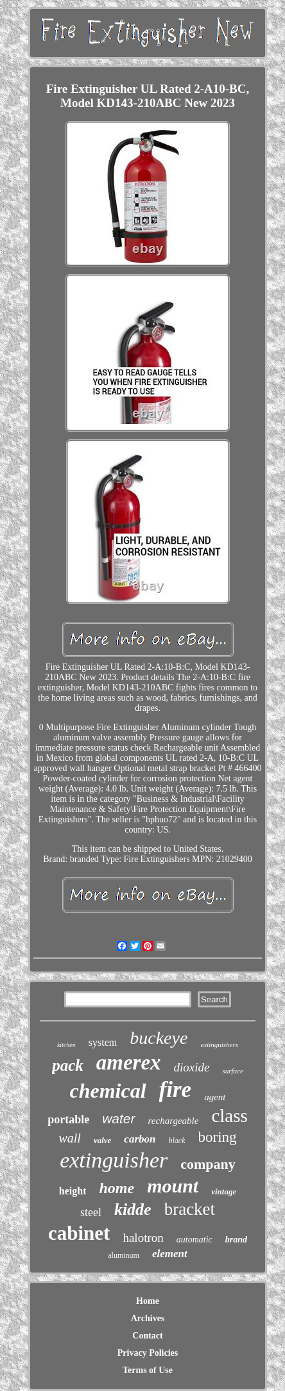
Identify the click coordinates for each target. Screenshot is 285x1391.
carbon (139, 1139)
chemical (108, 1090)
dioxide (192, 1067)
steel (90, 1212)
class (229, 1115)
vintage (223, 1191)
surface (232, 1071)
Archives (148, 1318)
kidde (132, 1209)
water (118, 1118)
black (176, 1140)
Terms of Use (148, 1370)
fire (175, 1089)
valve (102, 1140)
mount (172, 1185)
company (208, 1164)
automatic (194, 1239)
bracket (189, 1209)
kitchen (66, 1044)
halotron (143, 1237)
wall (69, 1138)
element (169, 1254)
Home (147, 1301)
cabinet (79, 1233)
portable (68, 1119)
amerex (128, 1062)
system (103, 1042)
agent (214, 1097)
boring (217, 1137)
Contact (147, 1335)
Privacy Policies (147, 1353)
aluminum (123, 1255)
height (73, 1190)
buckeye (158, 1038)
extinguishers (219, 1044)
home (116, 1188)
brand (236, 1239)
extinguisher (114, 1160)
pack (67, 1065)
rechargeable (173, 1121)
